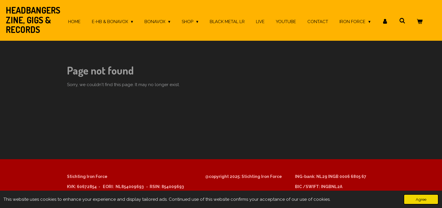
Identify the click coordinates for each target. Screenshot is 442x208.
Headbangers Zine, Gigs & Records (33, 20)
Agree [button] (421, 199)
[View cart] (419, 22)
